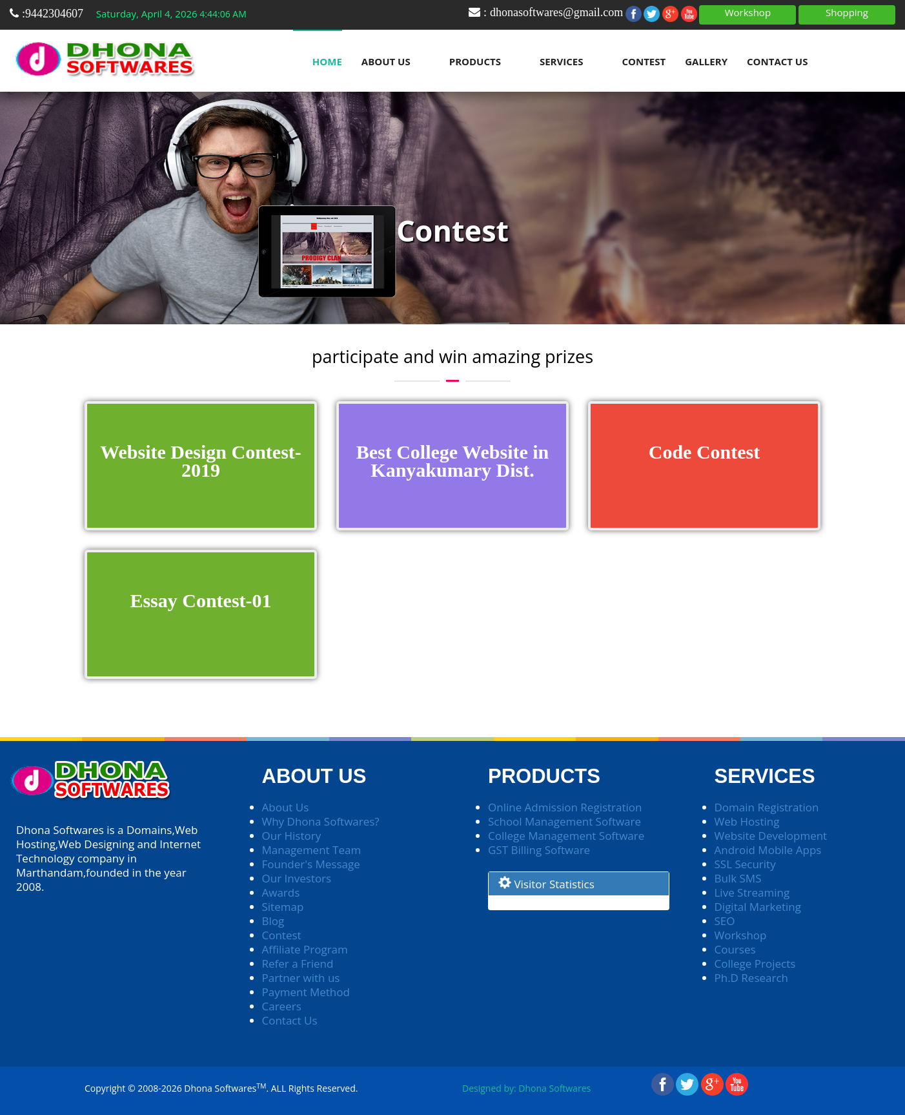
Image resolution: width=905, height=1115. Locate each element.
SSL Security (745, 864)
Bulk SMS (738, 878)
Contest (644, 61)
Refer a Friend (298, 963)
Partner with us (301, 977)
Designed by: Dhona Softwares (526, 1088)
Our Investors (297, 878)
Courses (735, 949)
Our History (291, 835)
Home (327, 61)
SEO (725, 920)
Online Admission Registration (565, 807)
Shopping (847, 12)
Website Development (771, 835)
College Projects (755, 963)
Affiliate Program (305, 949)
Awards (281, 892)
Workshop (748, 12)
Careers (281, 1006)
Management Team (311, 849)
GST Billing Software (539, 849)
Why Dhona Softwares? (321, 821)
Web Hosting (747, 821)
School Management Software (564, 821)
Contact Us (777, 61)
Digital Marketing (758, 906)
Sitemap (283, 906)
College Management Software (566, 835)
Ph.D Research (752, 977)
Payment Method (306, 992)
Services (562, 61)
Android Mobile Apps (768, 849)
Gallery (706, 61)
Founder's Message (311, 864)
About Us (386, 61)
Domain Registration (767, 807)
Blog (273, 920)
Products (475, 61)
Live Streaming (752, 892)
